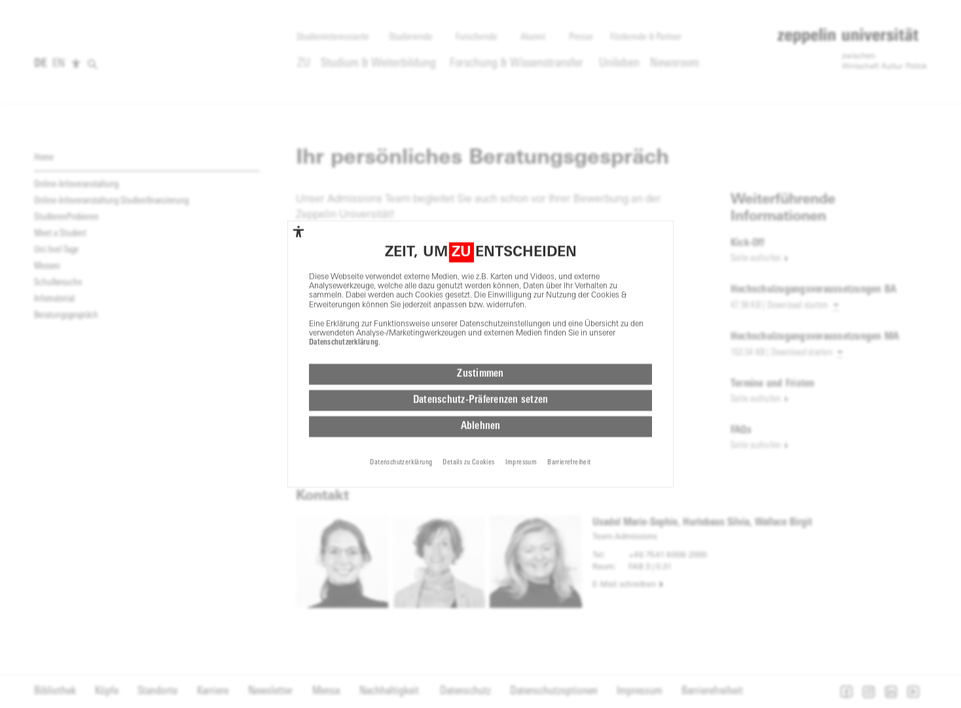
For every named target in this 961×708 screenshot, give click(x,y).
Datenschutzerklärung (343, 312)
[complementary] (298, 200)
